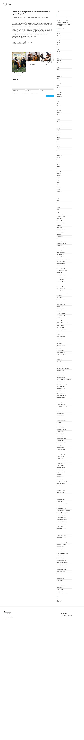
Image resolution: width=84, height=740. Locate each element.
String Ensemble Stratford (60, 372)
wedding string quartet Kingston (61, 508)
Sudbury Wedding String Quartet (61, 400)
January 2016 (58, 132)
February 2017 (59, 123)
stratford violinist (59, 359)
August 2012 (58, 196)
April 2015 (58, 144)
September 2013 (59, 175)
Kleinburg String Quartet (60, 311)
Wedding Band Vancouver (60, 431)
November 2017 (59, 108)
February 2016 (59, 130)
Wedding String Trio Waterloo (61, 539)
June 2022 (58, 78)
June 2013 (58, 180)
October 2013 (59, 173)
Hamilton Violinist (59, 295)
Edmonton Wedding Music (60, 279)
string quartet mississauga (61, 377)
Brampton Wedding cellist (60, 239)
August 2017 (58, 114)
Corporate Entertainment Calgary (62, 268)
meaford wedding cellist (60, 317)
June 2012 (58, 200)
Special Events (59, 348)
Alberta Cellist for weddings (61, 216)
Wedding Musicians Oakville (61, 474)
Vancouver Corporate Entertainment (62, 409)
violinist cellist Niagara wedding (61, 418)
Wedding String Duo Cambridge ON (62, 481)
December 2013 (59, 169)
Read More (14, 45)
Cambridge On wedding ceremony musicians (63, 259)
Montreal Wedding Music (60, 325)
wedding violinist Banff (60, 555)
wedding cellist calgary (60, 436)
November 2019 (59, 83)
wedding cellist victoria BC (60, 458)
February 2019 (59, 89)
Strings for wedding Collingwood (61, 386)
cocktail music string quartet (61, 265)
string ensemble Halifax (60, 370)
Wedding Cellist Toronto (60, 452)
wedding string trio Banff (60, 526)
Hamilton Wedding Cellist (60, 297)
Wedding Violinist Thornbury (61, 580)
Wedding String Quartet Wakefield (62, 524)
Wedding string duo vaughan (61, 488)
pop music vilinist (59, 341)
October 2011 (59, 205)
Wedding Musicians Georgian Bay (62, 470)
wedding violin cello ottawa (61, 551)
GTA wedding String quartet (61, 290)
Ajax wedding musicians (60, 214)
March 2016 (58, 128)
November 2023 (59, 58)
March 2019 (58, 87)
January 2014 (58, 168)
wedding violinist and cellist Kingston (62, 553)
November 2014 (59, 153)
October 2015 (59, 137)
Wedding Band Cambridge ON (61, 429)
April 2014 (58, 162)
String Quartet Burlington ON (61, 375)
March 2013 (58, 186)
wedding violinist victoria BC (61, 585)
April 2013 (58, 184)
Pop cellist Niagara (59, 339)
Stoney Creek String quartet (61, 352)
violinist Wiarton (59, 422)
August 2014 (58, 157)
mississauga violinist (60, 320)
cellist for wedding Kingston (61, 261)
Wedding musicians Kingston (61, 472)
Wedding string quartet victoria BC (62, 522)
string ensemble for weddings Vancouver (63, 368)
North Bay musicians (60, 330)
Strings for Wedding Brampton (61, 382)
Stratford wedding (59, 361)
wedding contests (59, 461)
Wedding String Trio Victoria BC (61, 537)
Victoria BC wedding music (60, 413)
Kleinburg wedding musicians (61, 313)
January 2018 (58, 105)
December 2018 (59, 90)
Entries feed (58, 599)
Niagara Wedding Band (60, 327)
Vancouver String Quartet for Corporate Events (64, 17)
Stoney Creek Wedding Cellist (61, 354)
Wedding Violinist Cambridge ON (61, 560)
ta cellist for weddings (60, 402)
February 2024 (59, 53)
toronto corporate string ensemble (62, 406)
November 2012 (59, 191)
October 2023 (59, 60)
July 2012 (58, 198)
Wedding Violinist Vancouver (61, 583)
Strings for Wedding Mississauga (62, 390)
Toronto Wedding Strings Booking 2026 (62, 22)
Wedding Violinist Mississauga (61, 576)
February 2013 (59, 187)
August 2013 (58, 177)
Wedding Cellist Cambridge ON (61, 438)
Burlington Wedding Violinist (61, 252)
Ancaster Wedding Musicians (61, 229)
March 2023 (58, 71)
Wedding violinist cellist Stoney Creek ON (19, 73)
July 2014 (58, 159)
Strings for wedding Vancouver (61, 395)
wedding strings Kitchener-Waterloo (62, 542)
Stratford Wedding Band (60, 363)
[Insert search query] (64, 12)
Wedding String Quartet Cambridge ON (62, 503)
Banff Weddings (59, 234)
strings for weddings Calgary (61, 397)
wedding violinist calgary (60, 558)
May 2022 (58, 80)
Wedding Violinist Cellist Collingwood (62, 564)
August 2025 (58, 40)
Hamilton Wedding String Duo (61, 299)
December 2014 (59, 151)
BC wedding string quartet (60, 236)
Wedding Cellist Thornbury (61, 451)
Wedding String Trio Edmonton (61, 528)
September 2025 (59, 38)
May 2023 (58, 67)
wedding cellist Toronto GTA (61, 454)
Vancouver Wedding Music (61, 411)
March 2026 (58, 33)
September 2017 (59, 112)
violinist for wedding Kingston (61, 420)
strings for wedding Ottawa (61, 393)
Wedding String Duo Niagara (61, 483)
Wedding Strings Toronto (60, 546)
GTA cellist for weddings (60, 286)
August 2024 (58, 44)
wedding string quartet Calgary (61, 501)
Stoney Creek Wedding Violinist (61, 357)
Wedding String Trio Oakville (61, 531)
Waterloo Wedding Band (60, 424)
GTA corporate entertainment (61, 288)
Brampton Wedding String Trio (61, 243)
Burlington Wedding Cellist (60, 248)
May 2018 (58, 101)
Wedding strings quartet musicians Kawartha (63, 544)
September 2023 (59, 62)
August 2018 (58, 98)
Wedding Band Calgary (60, 427)
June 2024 (58, 47)
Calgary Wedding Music (60, 256)
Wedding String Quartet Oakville (61, 513)
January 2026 (58, 35)
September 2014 (59, 155)
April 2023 (58, 69)
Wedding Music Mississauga (61, 467)
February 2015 (59, 148)
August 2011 (58, 207)
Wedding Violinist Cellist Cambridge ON (62, 562)
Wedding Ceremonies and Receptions (62, 460)
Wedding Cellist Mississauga (61, 443)
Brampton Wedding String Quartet (62, 241)
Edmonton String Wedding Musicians (62, 277)
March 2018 (58, 103)
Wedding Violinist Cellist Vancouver (62, 567)
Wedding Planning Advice (60, 476)
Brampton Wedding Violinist (61, 245)
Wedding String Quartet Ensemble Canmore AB (64, 506)
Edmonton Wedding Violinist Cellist (62, 281)
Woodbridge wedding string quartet (62, 592)
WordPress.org (59, 601)
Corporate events (59, 272)
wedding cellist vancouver (60, 456)
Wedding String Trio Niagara (61, 530)
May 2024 (58, 49)
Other (57, 332)
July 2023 (58, 65)
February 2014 (59, 166)
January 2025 (58, 42)
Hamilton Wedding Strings (60, 302)
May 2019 (58, 85)
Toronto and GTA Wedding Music (61, 404)
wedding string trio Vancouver (61, 535)
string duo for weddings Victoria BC (62, 366)
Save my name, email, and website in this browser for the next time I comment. (26, 93)
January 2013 (58, 189)
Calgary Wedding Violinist (60, 257)
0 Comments (47, 17)
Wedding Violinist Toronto (60, 582)
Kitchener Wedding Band (60, 308)
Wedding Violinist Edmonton (61, 571)
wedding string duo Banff (60, 479)
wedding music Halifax (60, 465)
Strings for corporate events (61, 381)
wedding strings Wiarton (60, 549)
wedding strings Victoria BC (61, 548)
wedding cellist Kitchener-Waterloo (62, 442)
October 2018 (59, 94)
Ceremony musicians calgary (61, 263)
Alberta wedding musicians (61, 220)
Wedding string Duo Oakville (61, 485)
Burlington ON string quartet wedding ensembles (33, 62)
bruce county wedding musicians (61, 247)
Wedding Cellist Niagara (60, 445)
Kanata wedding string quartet (61, 304)
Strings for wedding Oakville (61, 391)
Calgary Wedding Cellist (60, 254)
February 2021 (59, 81)
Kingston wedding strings (60, 306)
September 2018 (59, 96)
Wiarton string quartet (60, 589)
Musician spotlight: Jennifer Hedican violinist (63, 18)
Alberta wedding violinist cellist (61, 223)
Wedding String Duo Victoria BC (61, 490)
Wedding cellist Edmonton (60, 440)
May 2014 (58, 160)
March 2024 (58, 51)
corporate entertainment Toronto (62, 270)
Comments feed (59, 600)
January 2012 (58, 202)
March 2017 (58, 121)
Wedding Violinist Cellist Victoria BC (62, 569)
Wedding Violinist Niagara (60, 578)
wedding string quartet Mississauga (62, 512)
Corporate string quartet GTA (61, 274)
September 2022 (59, 76)
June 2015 (58, 141)
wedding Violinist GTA (60, 573)
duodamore (15, 17)
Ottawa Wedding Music (60, 334)
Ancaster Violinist (59, 227)
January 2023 (58, 74)
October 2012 (59, 193)
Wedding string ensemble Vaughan (62, 494)
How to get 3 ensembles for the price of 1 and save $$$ (46, 62)
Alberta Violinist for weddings (61, 218)
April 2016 (58, 126)
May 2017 (58, 117)
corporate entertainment (60, 266)
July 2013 (58, 178)
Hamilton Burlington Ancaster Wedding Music (35, 17)
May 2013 (58, 182)
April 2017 (58, 119)
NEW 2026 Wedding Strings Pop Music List (63, 20)
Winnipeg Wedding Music (60, 591)
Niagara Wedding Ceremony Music (62, 329)
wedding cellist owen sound (61, 449)
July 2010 (58, 209)
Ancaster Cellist (59, 225)
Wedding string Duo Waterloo (61, 492)
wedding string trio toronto (61, 533)
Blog (57, 238)
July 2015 (58, 139)
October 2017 (59, 110)
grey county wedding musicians (61, 284)
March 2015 (58, 146)
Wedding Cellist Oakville (60, 447)
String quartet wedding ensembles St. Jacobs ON (64, 379)
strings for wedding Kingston (61, 388)
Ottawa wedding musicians (61, 336)
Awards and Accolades (60, 232)
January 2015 (58, 150)
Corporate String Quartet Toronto (62, 275)
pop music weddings (60, 343)
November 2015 (59, 135)
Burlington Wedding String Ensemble (62, 250)
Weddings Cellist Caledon (60, 587)
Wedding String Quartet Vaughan (62, 521)
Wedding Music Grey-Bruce (61, 463)
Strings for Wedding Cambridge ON (62, 384)
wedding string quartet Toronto (61, 517)
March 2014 (58, 164)
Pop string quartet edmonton (61, 345)
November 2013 (59, 171)
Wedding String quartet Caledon (61, 499)
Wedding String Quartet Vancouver (62, 519)
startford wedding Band (60, 350)
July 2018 (58, 99)
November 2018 (59, 92)
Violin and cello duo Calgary (61, 415)
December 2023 (59, 56)
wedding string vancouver (60, 540)
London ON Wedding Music (61, 315)
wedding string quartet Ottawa (61, 515)
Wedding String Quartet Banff (61, 497)
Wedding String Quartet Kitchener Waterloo (63, 510)
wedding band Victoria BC (60, 433)
